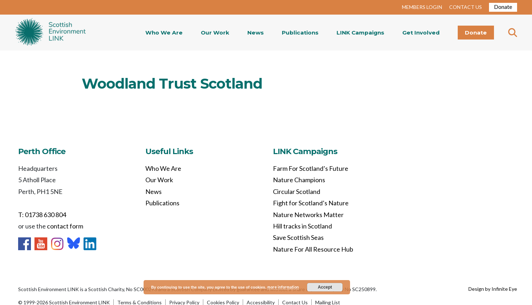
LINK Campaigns (360, 32)
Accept (325, 287)
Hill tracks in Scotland (302, 226)
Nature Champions (299, 180)
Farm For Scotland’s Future (310, 168)
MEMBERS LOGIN (422, 7)
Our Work (215, 32)
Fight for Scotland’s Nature (311, 203)
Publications (300, 32)
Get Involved (421, 32)
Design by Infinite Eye (492, 289)
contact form (65, 226)
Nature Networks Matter (308, 215)
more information (283, 287)
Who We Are (164, 32)
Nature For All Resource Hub (313, 249)
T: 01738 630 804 (42, 215)
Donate (503, 6)
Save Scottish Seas (298, 237)
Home (50, 32)
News (255, 32)
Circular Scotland (296, 191)
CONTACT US (465, 7)
